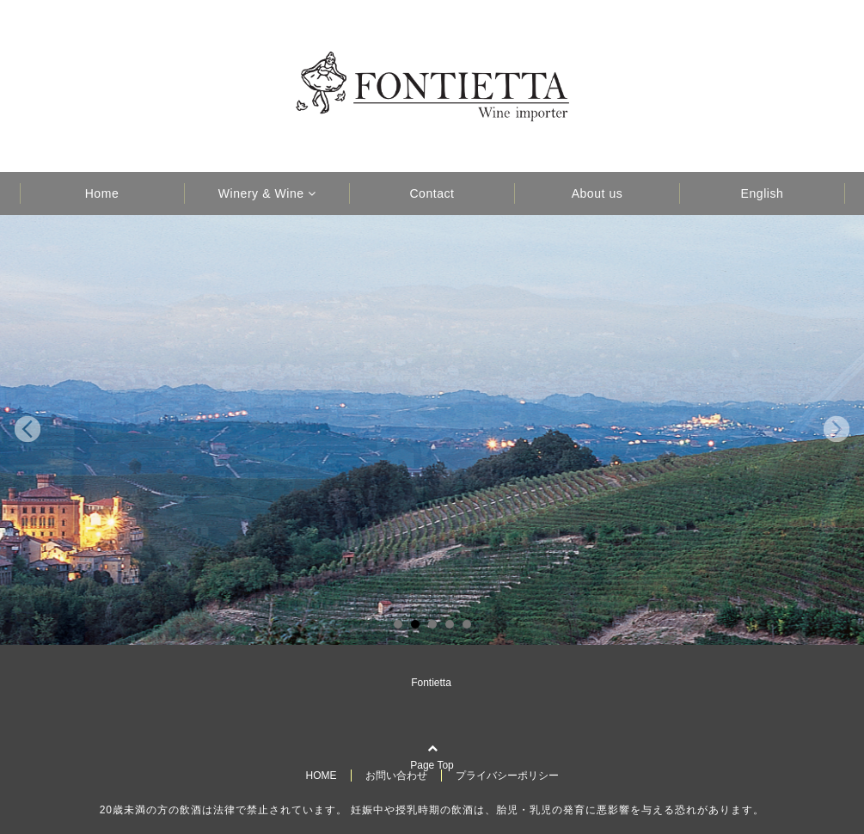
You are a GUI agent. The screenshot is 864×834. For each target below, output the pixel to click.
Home (102, 193)
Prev (27, 430)
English (762, 193)
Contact (431, 193)
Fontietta (431, 683)
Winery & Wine (261, 193)
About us (597, 193)
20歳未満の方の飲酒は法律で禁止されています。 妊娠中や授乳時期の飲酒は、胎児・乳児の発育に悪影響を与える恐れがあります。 (432, 810)
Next (836, 430)
